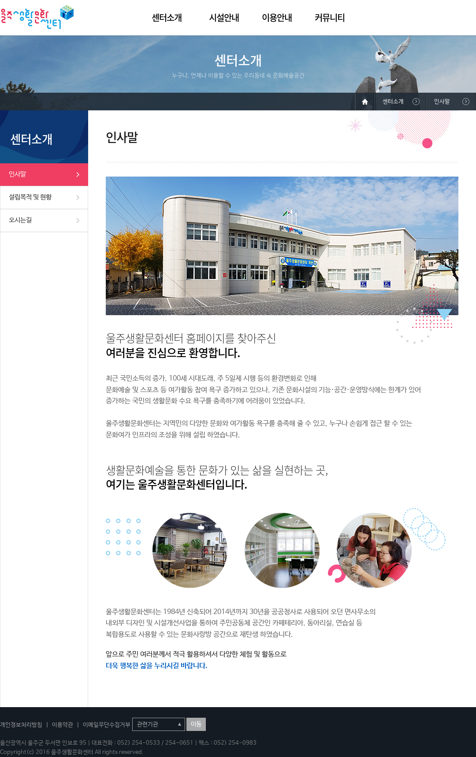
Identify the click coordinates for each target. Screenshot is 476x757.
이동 (196, 724)
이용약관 (62, 725)
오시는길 (20, 220)
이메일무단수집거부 (106, 725)
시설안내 (224, 17)
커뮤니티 (330, 17)
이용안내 (277, 17)
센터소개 (167, 17)
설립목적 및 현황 (30, 197)
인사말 (17, 174)
